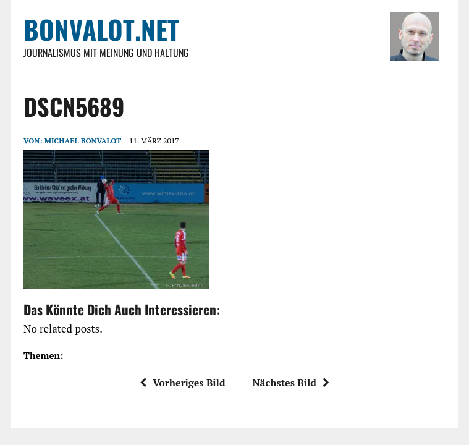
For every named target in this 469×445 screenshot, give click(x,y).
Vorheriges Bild (182, 382)
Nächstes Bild (290, 382)
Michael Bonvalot (82, 140)
